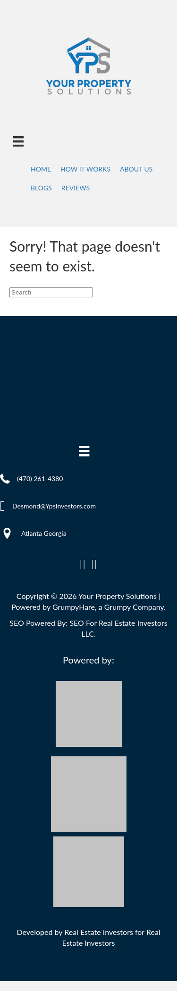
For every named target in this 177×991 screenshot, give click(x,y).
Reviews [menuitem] (75, 188)
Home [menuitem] (41, 169)
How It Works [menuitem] (85, 169)
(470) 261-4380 (40, 479)
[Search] (51, 292)
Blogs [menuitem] (41, 188)
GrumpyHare (73, 606)
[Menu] (18, 141)
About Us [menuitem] (136, 169)
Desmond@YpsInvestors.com (54, 506)
